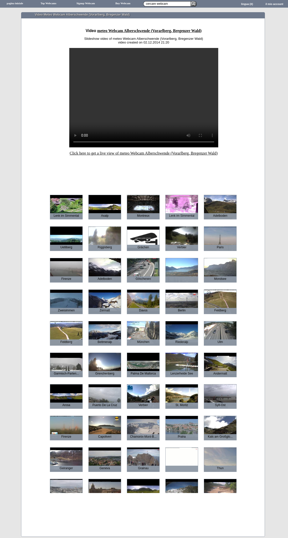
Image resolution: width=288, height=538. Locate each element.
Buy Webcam (123, 3)
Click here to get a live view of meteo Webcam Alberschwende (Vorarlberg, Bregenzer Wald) (143, 153)
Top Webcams (48, 3)
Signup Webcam (85, 3)
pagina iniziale (15, 3)
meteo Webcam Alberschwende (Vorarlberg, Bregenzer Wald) (149, 31)
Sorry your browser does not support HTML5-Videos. (143, 97)
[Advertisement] (143, 172)
